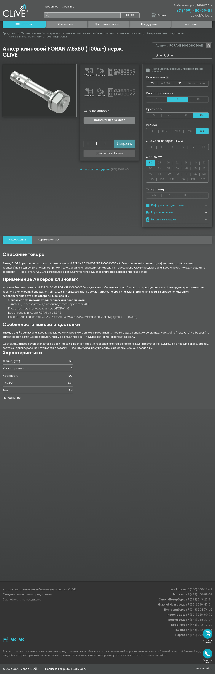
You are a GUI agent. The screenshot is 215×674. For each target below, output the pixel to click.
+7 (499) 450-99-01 (194, 11)
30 (170, 162)
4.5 (157, 195)
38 (188, 162)
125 (152, 179)
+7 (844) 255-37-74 (199, 620)
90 (152, 173)
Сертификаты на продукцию (22, 600)
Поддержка (149, 24)
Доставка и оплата (107, 24)
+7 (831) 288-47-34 (199, 605)
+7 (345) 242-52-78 (199, 630)
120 (196, 173)
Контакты (191, 24)
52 (152, 168)
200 (205, 179)
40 (197, 162)
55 (161, 168)
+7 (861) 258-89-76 (199, 615)
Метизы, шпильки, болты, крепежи (40, 33)
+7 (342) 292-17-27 (199, 635)
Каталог (24, 24)
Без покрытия (198, 83)
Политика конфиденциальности (65, 669)
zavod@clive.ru (201, 15)
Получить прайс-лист (109, 99)
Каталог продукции (95, 149)
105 (178, 173)
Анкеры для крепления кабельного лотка (90, 33)
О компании (65, 24)
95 (161, 173)
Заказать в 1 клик (109, 133)
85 (206, 168)
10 (203, 99)
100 (169, 173)
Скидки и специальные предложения (27, 595)
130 (163, 179)
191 (194, 179)
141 (173, 179)
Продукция (9, 33)
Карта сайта (204, 669)
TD (181, 84)
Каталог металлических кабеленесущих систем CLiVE (39, 590)
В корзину (120, 123)
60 (170, 168)
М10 (166, 130)
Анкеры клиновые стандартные (165, 33)
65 (179, 168)
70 (188, 168)
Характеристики (48, 239)
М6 (192, 130)
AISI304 (167, 83)
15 (205, 146)
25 (172, 115)
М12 (179, 130)
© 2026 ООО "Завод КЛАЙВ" (21, 669)
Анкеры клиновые (130, 33)
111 (187, 173)
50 (188, 115)
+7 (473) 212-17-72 (199, 625)
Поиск (130, 15)
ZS (154, 84)
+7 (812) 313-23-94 (199, 600)
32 (179, 162)
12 (194, 146)
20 (157, 115)
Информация (17, 239)
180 (184, 179)
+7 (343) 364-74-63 (199, 610)
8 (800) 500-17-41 (200, 590)
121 (205, 173)
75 (197, 168)
